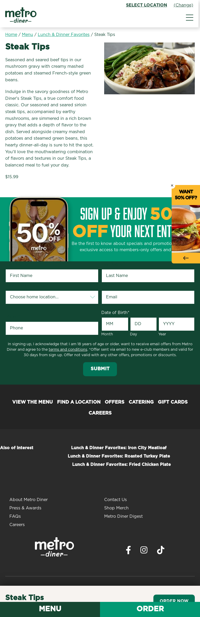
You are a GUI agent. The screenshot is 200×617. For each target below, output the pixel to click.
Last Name (113, 264)
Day (133, 334)
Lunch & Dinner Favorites (64, 35)
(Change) (185, 5)
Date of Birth (115, 313)
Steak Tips (104, 35)
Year (162, 334)
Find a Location (79, 402)
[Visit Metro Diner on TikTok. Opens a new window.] (160, 551)
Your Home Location (26, 286)
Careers (100, 413)
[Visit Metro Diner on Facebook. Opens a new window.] (128, 551)
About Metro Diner (28, 500)
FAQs (15, 516)
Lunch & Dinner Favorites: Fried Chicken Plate (121, 464)
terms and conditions (68, 349)
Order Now (174, 601)
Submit (100, 369)
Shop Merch (116, 508)
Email (107, 286)
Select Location (148, 5)
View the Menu (32, 402)
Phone (12, 317)
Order (150, 609)
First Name (17, 264)
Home (11, 35)
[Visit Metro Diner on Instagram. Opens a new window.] (144, 551)
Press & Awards (25, 508)
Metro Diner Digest (123, 516)
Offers (114, 402)
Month (107, 334)
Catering (141, 402)
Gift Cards (173, 402)
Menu (27, 35)
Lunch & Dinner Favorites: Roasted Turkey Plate (119, 456)
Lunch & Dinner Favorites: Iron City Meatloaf (118, 448)
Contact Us (115, 500)
